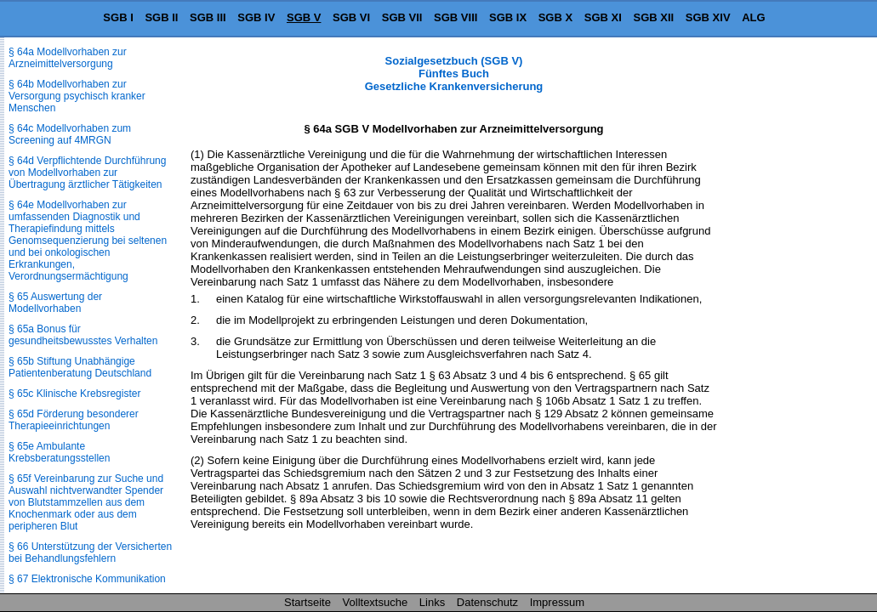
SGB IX (508, 17)
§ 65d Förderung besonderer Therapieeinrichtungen (74, 420)
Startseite (307, 602)
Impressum (557, 602)
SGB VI (351, 17)
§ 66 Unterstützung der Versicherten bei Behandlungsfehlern (90, 552)
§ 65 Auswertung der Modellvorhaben (55, 302)
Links (432, 602)
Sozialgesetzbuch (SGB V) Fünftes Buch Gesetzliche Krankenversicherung (454, 73)
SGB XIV (708, 17)
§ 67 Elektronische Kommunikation (87, 579)
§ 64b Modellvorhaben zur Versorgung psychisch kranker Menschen (77, 96)
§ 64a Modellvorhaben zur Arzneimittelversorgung (68, 58)
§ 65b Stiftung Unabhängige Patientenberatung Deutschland (80, 367)
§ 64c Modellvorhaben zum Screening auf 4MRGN (70, 134)
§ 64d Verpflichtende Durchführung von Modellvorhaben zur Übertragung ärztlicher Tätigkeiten (87, 172)
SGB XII (654, 17)
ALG (753, 17)
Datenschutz (487, 602)
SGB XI (603, 17)
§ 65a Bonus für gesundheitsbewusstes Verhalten (83, 335)
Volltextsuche (375, 602)
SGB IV (256, 17)
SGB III (208, 17)
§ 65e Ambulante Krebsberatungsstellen (59, 452)
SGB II (161, 17)
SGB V (304, 17)
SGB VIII (455, 17)
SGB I (118, 17)
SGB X (555, 17)
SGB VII (402, 17)
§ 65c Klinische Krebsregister (74, 394)
